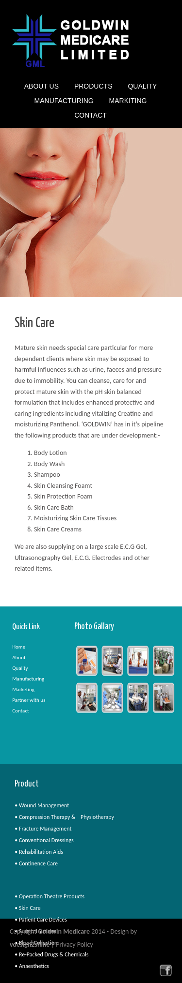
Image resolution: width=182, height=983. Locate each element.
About (18, 657)
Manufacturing (64, 101)
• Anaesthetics (32, 966)
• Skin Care (28, 908)
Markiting (128, 101)
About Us (41, 87)
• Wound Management (42, 805)
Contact (90, 115)
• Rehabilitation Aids (39, 851)
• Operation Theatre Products (49, 896)
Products (93, 87)
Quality (142, 87)
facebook (165, 970)
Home (18, 647)
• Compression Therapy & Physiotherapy (64, 817)
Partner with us (28, 700)
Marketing (23, 689)
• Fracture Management (43, 828)
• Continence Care (36, 863)
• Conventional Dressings (44, 840)
